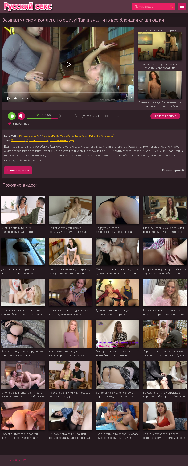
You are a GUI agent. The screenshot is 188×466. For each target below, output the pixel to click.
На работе (66, 135)
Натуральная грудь (62, 140)
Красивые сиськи (37, 140)
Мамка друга (50, 135)
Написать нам (17, 459)
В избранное (21, 123)
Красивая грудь (85, 135)
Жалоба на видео (165, 116)
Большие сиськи (28, 135)
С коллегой (18, 140)
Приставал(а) (105, 135)
